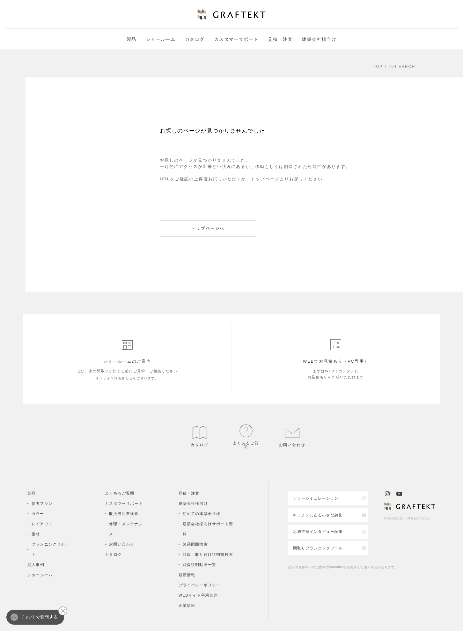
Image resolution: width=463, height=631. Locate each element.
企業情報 (187, 605)
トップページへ (208, 228)
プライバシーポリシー (200, 585)
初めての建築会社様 (202, 513)
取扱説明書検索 (123, 513)
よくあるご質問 (119, 493)
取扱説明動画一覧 (200, 564)
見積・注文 (280, 39)
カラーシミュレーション (316, 498)
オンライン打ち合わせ (114, 378)
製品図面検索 (195, 544)
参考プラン (42, 503)
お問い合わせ (121, 544)
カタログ (195, 39)
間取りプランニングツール (318, 548)
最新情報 (187, 575)
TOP (378, 66)
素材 (36, 534)
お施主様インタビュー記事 (318, 531)
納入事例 (35, 564)
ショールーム (40, 575)
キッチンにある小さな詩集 (318, 515)
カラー (38, 513)
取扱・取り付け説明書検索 (208, 554)
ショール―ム (160, 39)
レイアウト (42, 524)
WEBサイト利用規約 (198, 595)
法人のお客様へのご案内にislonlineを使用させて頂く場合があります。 (343, 567)
